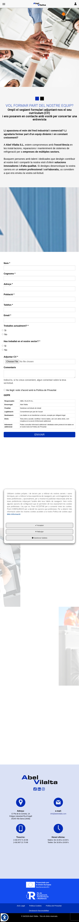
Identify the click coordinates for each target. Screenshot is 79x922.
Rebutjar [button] (39, 531)
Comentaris (10, 367)
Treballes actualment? (16, 326)
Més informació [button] (13, 514)
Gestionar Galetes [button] (39, 538)
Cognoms (9, 273)
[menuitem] (21, 905)
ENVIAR (40, 434)
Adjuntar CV (11, 357)
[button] (39, 4)
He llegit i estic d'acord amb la (30, 390)
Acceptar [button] (39, 525)
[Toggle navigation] (75, 4)
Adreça (8, 284)
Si (4, 330)
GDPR (7, 395)
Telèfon (8, 305)
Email (7, 315)
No (4, 334)
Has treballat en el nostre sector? (22, 341)
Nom (7, 263)
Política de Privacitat (46, 390)
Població (9, 294)
